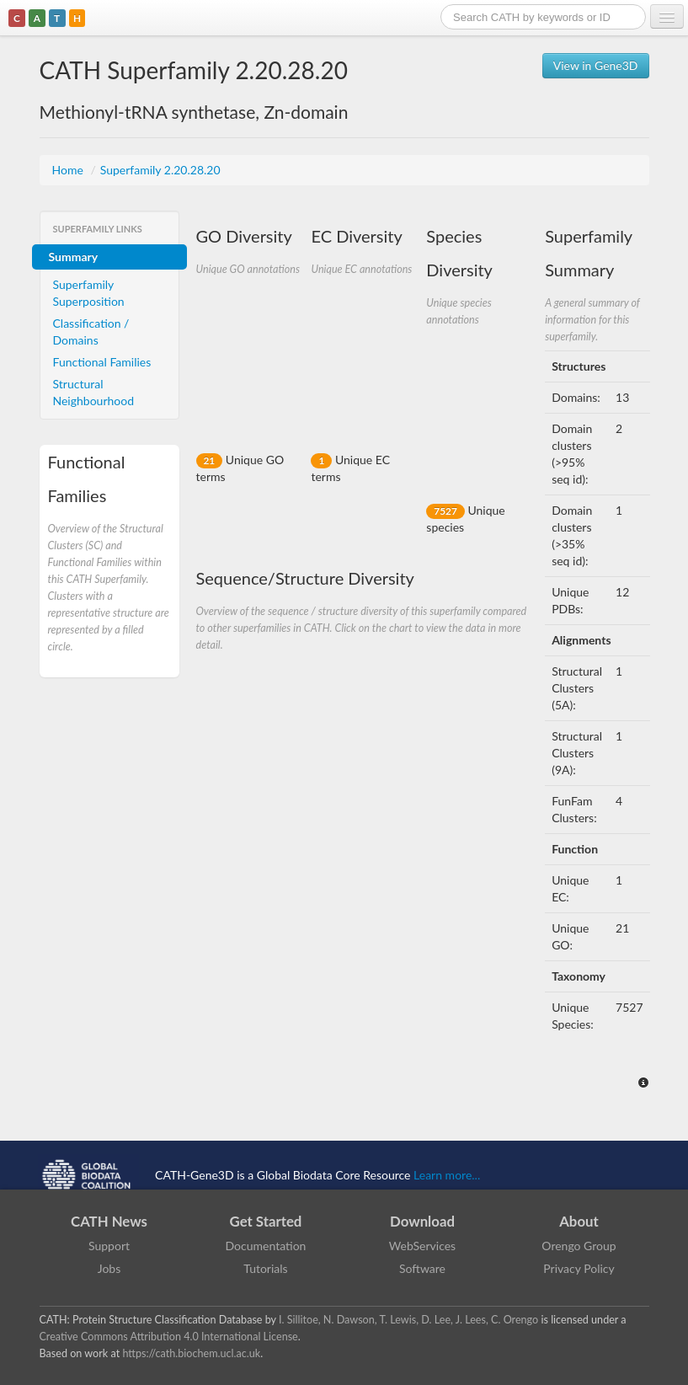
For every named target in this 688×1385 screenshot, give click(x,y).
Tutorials (265, 1268)
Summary (74, 256)
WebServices (422, 1245)
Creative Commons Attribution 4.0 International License (169, 1336)
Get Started (266, 1221)
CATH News (109, 1221)
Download (422, 1221)
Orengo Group (578, 1245)
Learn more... (446, 1175)
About (579, 1221)
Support (109, 1245)
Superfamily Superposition (89, 292)
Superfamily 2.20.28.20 (160, 170)
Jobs (109, 1268)
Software (422, 1268)
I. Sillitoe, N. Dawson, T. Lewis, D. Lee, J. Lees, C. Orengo (408, 1319)
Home (69, 170)
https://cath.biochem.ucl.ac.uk (191, 1353)
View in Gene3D (595, 65)
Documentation (266, 1245)
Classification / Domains (91, 331)
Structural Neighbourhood (94, 392)
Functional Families (102, 362)
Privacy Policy (578, 1268)
